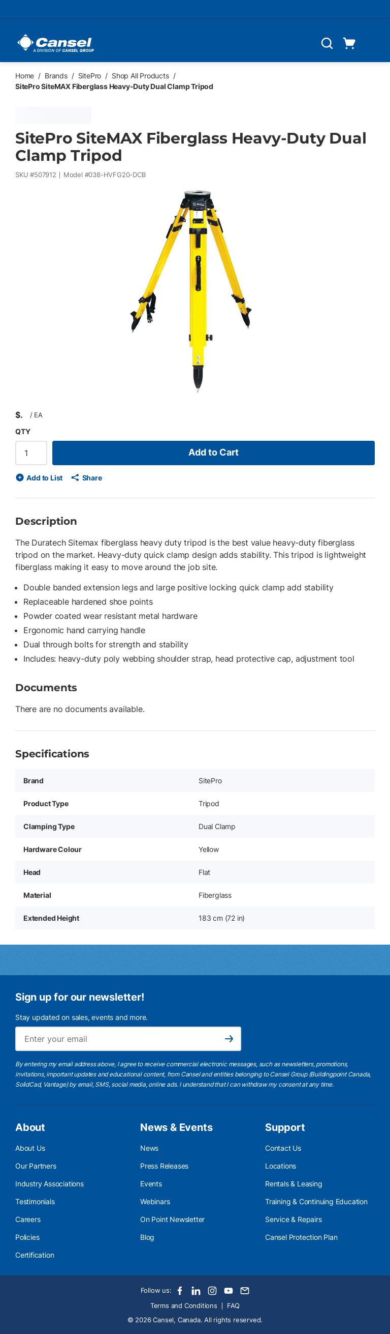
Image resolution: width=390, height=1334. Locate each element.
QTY (22, 431)
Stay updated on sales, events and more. (81, 1017)
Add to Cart (213, 452)
